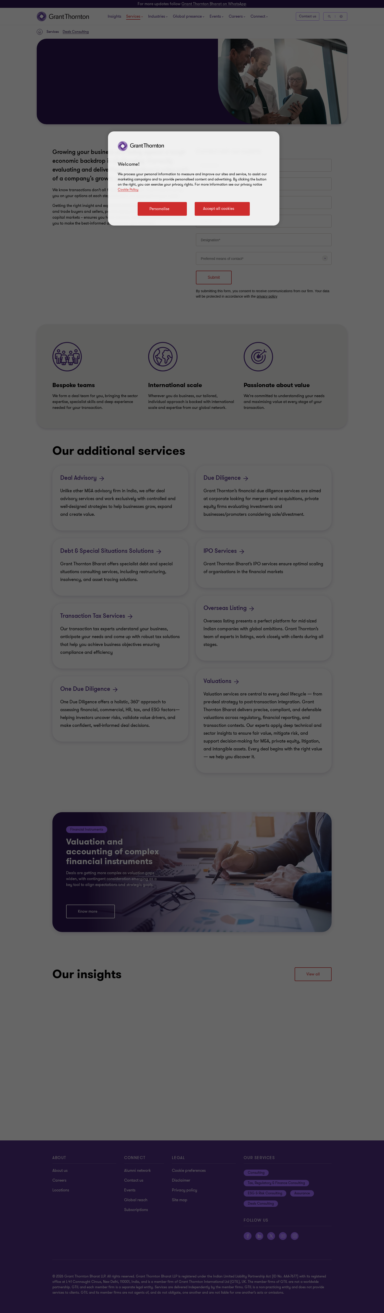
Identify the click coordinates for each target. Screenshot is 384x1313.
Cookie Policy (128, 189)
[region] (193, 178)
